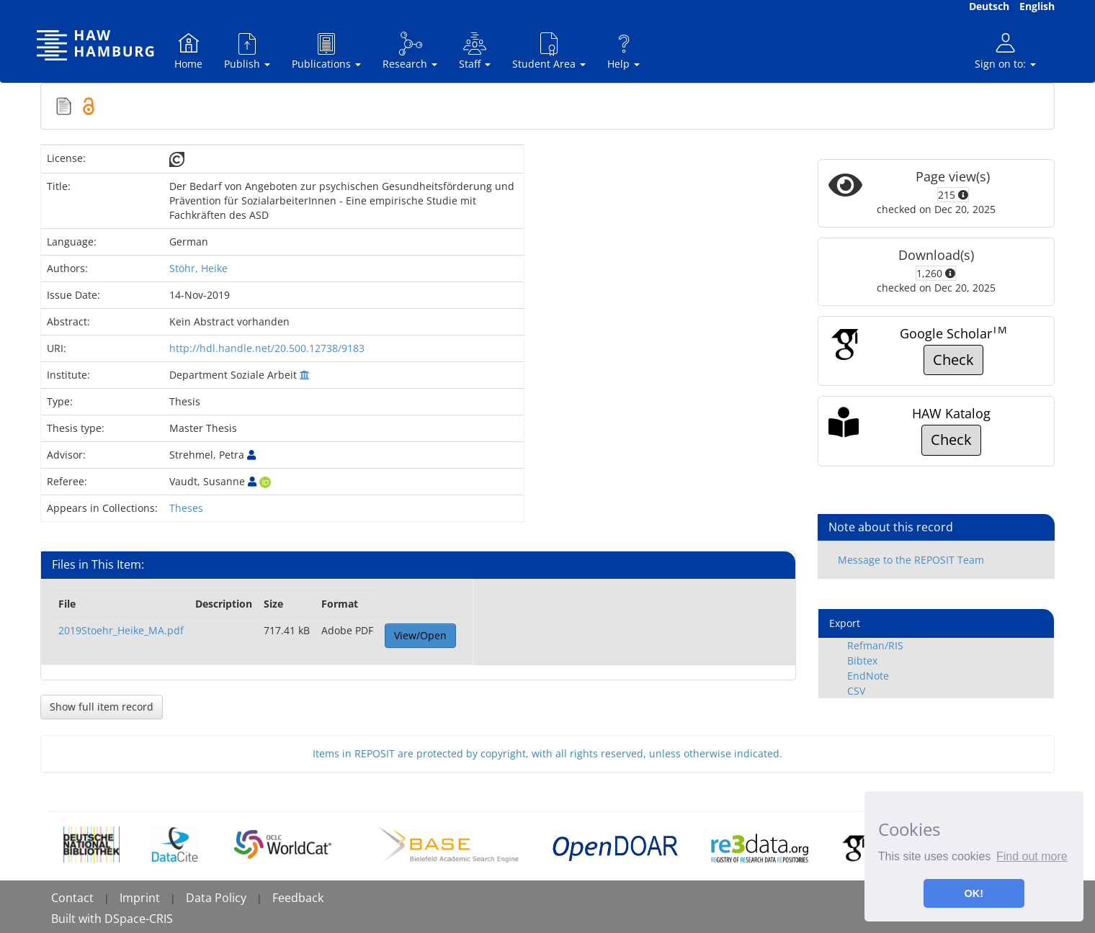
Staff (475, 51)
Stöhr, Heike (198, 268)
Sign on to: (1005, 51)
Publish (247, 51)
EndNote (868, 675)
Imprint (140, 898)
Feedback (297, 898)
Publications (326, 51)
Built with (77, 919)
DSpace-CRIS (138, 919)
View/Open (420, 635)
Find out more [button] (1032, 856)
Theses (186, 508)
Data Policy (216, 898)
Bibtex (862, 660)
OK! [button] (974, 893)
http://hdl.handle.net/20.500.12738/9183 (267, 348)
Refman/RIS (875, 645)
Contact (72, 898)
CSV (856, 691)
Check (953, 359)
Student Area (549, 51)
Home (188, 51)
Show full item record (101, 706)
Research (410, 51)
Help (623, 51)
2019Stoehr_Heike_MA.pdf (121, 630)
